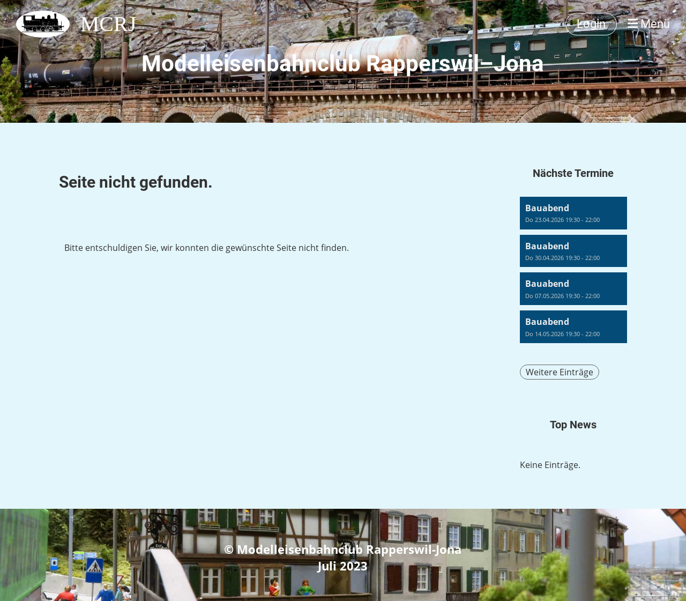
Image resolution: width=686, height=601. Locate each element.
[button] (573, 213)
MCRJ (108, 24)
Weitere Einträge (559, 372)
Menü (649, 24)
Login (591, 24)
